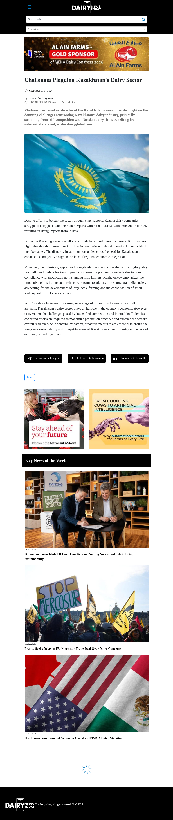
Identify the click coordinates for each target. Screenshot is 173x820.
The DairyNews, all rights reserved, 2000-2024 (44, 804)
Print (29, 377)
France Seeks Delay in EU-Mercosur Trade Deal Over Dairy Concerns (73, 648)
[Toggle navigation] (29, 7)
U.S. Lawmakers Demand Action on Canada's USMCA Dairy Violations (74, 738)
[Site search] (86, 19)
